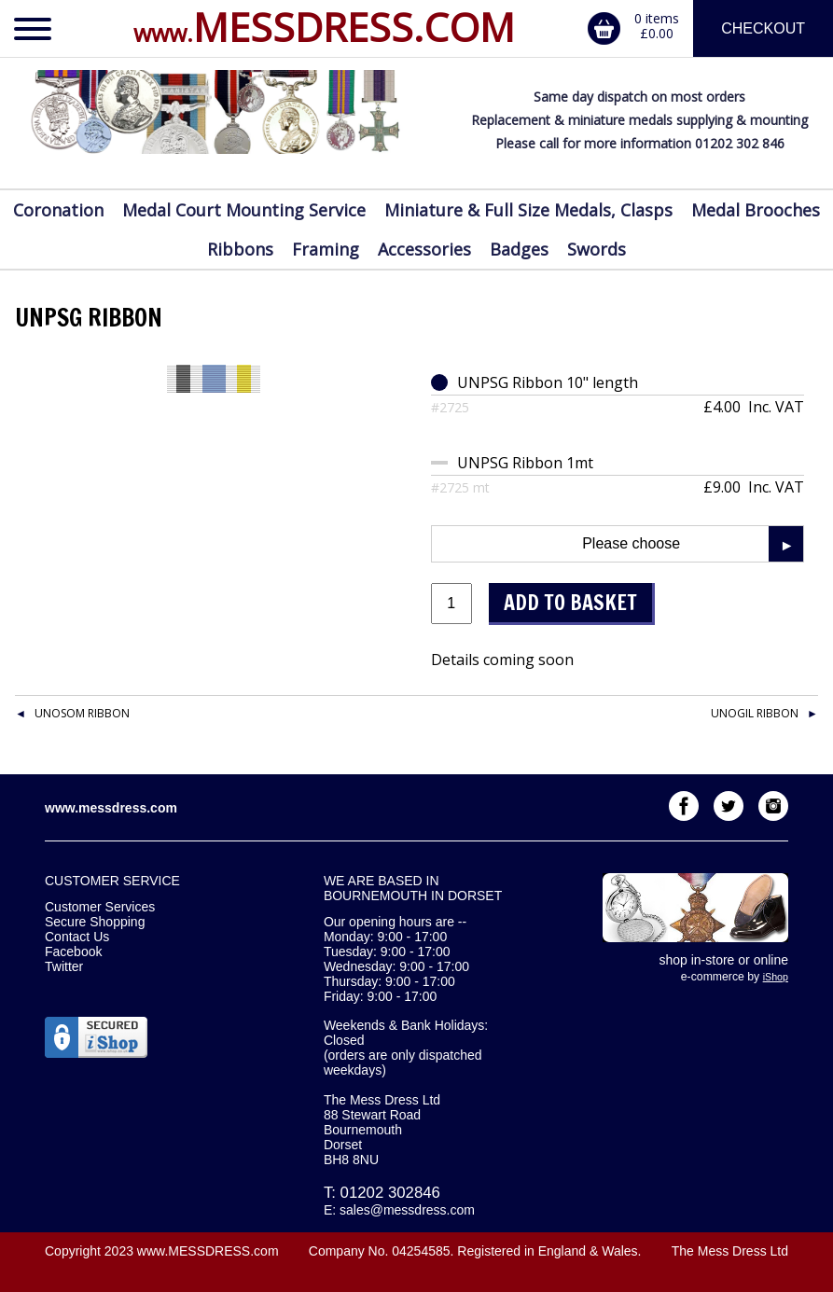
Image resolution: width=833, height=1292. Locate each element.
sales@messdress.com (407, 1209)
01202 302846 (390, 1193)
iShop (775, 976)
